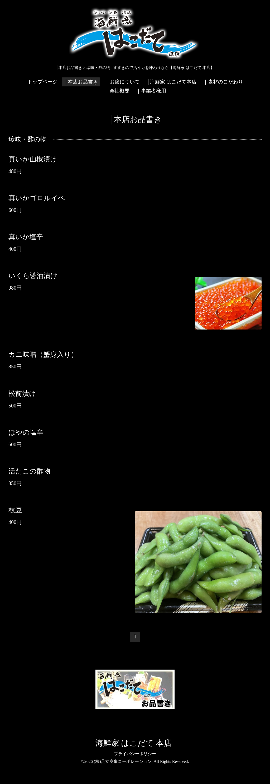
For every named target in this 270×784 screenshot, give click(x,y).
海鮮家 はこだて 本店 (133, 743)
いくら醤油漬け (32, 276)
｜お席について (122, 82)
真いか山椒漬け (32, 159)
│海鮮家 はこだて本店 (171, 82)
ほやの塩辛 (26, 432)
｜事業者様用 (151, 91)
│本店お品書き (81, 82)
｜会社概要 (116, 91)
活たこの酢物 (29, 471)
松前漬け (22, 393)
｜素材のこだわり (223, 82)
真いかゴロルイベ (36, 198)
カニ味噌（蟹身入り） (43, 354)
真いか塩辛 (25, 237)
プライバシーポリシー (135, 753)
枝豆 (15, 510)
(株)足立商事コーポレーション (123, 761)
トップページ (42, 82)
